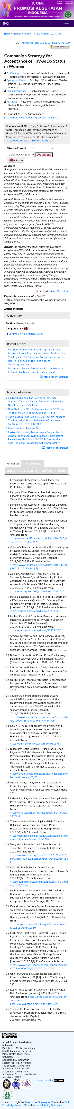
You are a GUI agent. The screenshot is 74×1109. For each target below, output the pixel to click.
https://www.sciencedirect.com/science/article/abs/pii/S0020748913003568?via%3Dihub (39, 718)
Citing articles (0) (32, 463)
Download (63, 291)
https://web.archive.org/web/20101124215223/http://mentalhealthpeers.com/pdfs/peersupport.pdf (39, 858)
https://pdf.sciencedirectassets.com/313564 (35, 743)
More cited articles (56, 447)
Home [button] (7, 33)
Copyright (46, 470)
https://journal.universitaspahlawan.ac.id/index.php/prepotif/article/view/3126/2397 (39, 837)
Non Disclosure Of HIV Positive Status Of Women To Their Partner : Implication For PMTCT (36, 410)
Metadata (61, 470)
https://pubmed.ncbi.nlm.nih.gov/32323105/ (35, 630)
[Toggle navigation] (66, 23)
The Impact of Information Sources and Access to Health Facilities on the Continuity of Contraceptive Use (36, 361)
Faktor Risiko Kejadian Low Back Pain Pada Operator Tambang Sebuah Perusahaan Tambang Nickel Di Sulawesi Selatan (35, 401)
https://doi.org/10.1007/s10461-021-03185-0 (37, 591)
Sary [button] (59, 33)
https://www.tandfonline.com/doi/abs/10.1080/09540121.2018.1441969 (38, 566)
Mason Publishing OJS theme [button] (47, 1105)
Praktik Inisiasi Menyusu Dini (23, 428)
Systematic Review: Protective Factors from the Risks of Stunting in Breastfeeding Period (35, 370)
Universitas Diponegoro (37, 1102)
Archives (17, 33)
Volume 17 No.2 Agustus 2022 (39, 33)
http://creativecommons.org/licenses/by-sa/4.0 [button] (31, 117)
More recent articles (55, 376)
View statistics (45, 1080)
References (13, 463)
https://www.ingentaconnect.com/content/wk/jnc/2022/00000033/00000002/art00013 (38, 966)
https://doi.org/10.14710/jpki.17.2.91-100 (46, 42)
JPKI (6, 23)
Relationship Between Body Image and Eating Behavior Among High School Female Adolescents (36, 351)
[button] (5, 114)
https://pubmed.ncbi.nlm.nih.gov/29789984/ (35, 611)
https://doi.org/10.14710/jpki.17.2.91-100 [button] (30, 140)
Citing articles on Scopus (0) (22, 470)
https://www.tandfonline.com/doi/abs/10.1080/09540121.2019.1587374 (38, 540)
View (52, 291)
